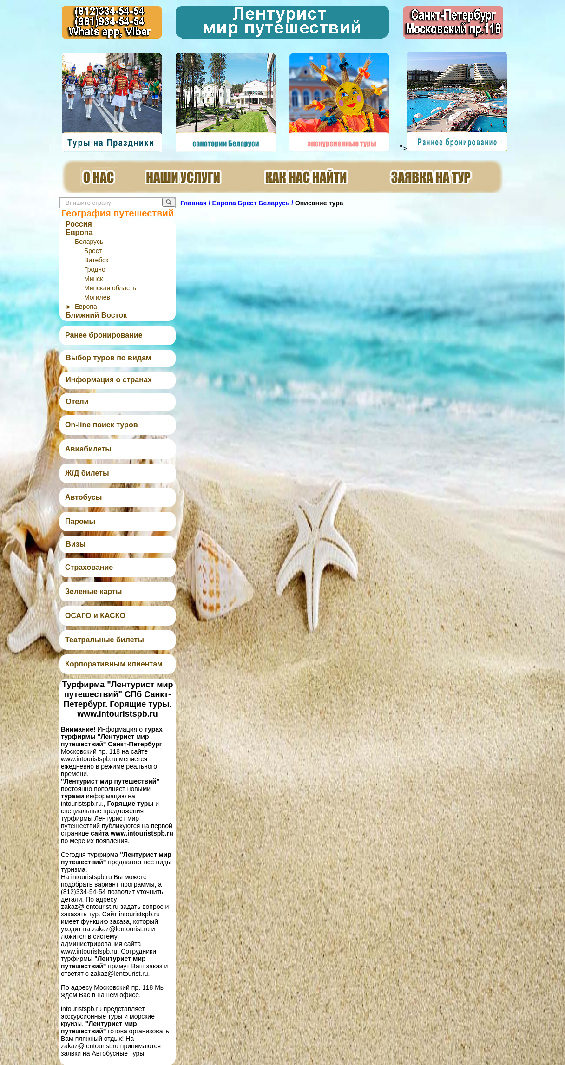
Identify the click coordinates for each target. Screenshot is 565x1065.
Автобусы (83, 497)
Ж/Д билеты (87, 473)
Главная (193, 203)
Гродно (94, 269)
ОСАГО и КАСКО (95, 616)
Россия (79, 224)
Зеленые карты (93, 591)
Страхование (89, 567)
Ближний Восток (96, 315)
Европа (79, 232)
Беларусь (89, 241)
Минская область (110, 288)
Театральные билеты (104, 640)
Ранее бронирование (104, 335)
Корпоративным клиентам (114, 664)
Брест (93, 251)
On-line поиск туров (101, 425)
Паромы (80, 521)
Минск (93, 278)
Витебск (96, 260)
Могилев (97, 297)
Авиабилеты (88, 449)
